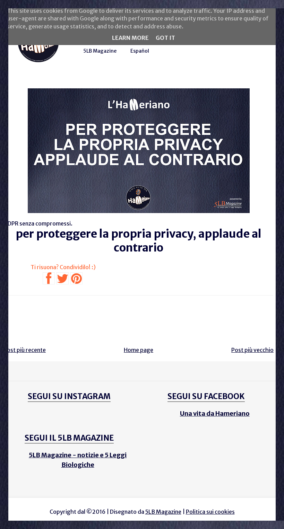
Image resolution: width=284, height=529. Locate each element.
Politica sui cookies (210, 511)
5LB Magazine (100, 51)
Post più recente (24, 349)
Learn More (130, 37)
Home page (138, 349)
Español (139, 51)
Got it (165, 37)
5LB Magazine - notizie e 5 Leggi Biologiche (78, 460)
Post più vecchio (252, 349)
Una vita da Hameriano (215, 413)
